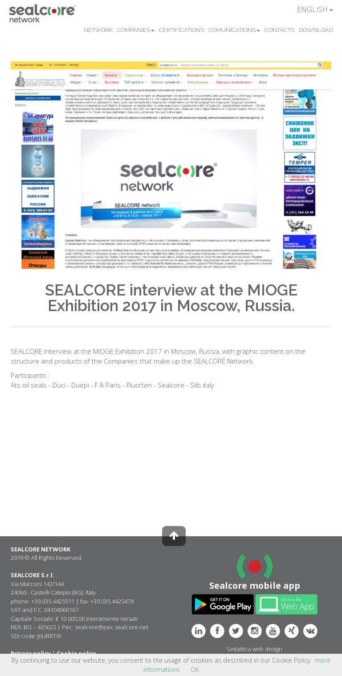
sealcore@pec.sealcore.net (111, 627)
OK (195, 669)
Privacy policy (31, 653)
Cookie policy (76, 653)
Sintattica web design (254, 649)
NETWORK (98, 30)
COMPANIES (136, 30)
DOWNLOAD (316, 30)
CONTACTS (279, 30)
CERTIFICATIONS (181, 30)
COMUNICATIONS (234, 30)
